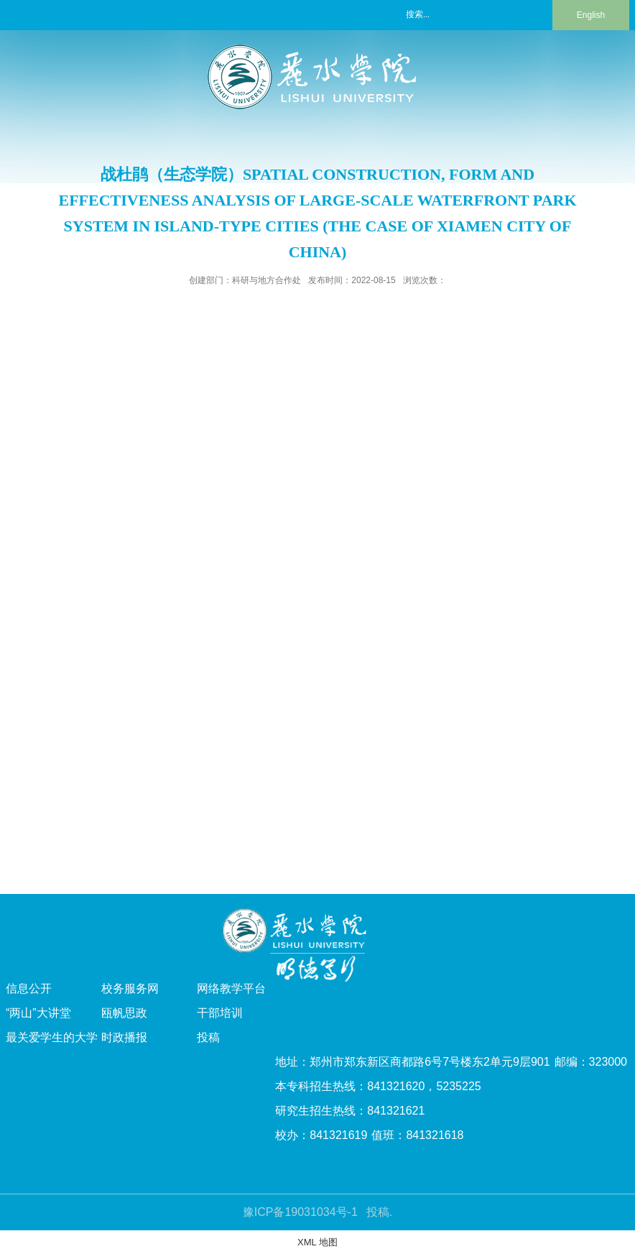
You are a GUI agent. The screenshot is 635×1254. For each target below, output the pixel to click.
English (591, 15)
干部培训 (220, 1013)
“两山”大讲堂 (38, 1013)
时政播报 (124, 1037)
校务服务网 (130, 988)
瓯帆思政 (124, 1013)
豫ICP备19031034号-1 (300, 1212)
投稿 (208, 1037)
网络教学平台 (231, 988)
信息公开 (29, 988)
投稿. (379, 1212)
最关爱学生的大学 (52, 1037)
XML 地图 (317, 1242)
